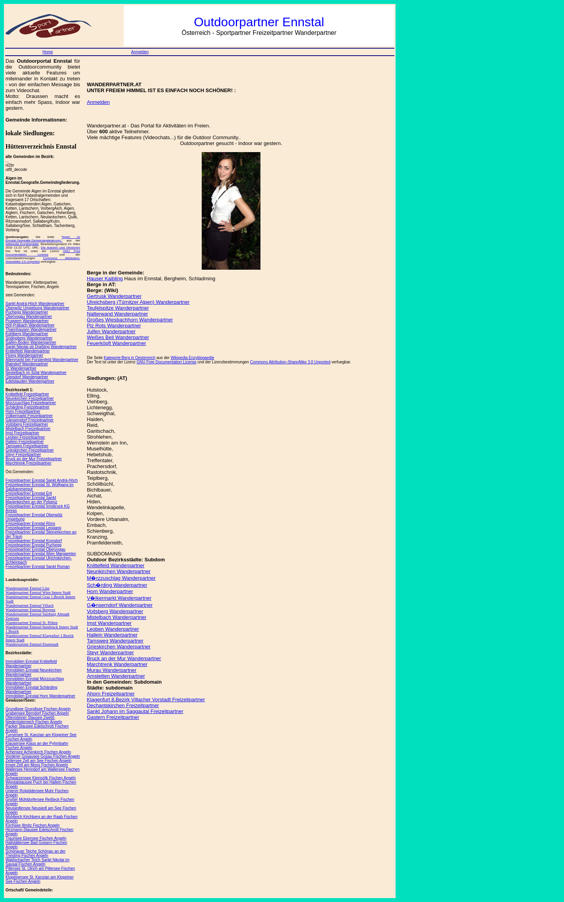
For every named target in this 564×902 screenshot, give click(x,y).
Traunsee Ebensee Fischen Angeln (35, 838)
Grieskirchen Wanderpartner (119, 647)
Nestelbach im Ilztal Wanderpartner (36, 372)
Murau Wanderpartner (112, 670)
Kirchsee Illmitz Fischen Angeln (32, 825)
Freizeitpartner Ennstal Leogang (33, 528)
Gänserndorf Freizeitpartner (29, 420)
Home (47, 52)
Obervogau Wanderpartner (28, 316)
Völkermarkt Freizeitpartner (29, 416)
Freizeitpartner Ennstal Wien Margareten (40, 554)
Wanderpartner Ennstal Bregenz (30, 610)
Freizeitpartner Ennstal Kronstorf (33, 541)
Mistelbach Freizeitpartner (28, 428)
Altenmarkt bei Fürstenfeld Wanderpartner (41, 360)
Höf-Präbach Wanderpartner (29, 325)
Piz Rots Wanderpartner (114, 325)
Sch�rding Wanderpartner (117, 585)
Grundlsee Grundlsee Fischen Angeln (37, 709)
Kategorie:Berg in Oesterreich (129, 358)
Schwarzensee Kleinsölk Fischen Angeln (40, 778)
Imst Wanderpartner (109, 623)
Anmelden (140, 52)
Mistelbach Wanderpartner (116, 617)
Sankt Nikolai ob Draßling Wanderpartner (41, 347)
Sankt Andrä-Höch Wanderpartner (34, 303)
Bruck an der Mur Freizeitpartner (33, 459)
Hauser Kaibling (105, 278)
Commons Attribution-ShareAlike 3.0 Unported (290, 362)
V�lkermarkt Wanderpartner (119, 598)
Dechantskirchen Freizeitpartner (123, 705)
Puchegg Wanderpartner (26, 312)
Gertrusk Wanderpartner (114, 296)
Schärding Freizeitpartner (27, 407)
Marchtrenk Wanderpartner (117, 664)
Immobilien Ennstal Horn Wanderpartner (40, 696)
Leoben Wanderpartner (113, 629)
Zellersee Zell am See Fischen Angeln (38, 761)
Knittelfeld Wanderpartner (27, 351)
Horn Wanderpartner (110, 591)
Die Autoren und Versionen (60, 247)
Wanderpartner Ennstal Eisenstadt (31, 644)
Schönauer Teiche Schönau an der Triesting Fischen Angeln (35, 853)
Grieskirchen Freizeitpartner (29, 450)
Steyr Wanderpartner (110, 652)
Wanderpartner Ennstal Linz (27, 588)
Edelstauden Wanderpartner (29, 381)
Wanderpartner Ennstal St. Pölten (31, 623)
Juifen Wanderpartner (111, 331)
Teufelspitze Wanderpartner (118, 308)
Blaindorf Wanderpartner (26, 364)
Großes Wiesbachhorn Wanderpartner (130, 320)
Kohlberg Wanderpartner (26, 334)
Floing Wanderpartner (24, 355)
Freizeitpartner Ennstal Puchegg (33, 545)
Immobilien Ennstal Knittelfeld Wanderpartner (31, 663)
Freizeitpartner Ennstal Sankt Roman (37, 566)
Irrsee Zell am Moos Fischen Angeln (36, 765)
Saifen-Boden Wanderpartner (30, 342)
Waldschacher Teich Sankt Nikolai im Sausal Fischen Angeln (37, 862)
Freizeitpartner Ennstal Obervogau (35, 549)
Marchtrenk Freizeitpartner (28, 463)
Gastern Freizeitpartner (113, 717)
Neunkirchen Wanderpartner (119, 571)
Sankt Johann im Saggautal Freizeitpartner (135, 711)
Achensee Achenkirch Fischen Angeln (38, 752)
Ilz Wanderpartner (20, 368)
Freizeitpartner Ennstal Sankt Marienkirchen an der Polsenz (31, 499)
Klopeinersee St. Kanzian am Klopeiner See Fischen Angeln (39, 879)
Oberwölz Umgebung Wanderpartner (37, 308)
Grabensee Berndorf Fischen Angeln (37, 713)
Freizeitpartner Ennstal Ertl (28, 493)
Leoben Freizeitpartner (25, 437)
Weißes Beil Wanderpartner (118, 337)
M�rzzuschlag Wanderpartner (121, 578)
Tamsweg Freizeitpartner (26, 446)
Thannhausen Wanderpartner (30, 329)
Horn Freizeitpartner (22, 411)
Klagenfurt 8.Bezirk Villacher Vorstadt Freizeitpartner (146, 699)
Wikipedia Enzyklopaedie (192, 358)
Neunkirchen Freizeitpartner (29, 398)
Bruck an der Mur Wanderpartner (124, 658)
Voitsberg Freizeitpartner (26, 424)
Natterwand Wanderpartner (117, 314)
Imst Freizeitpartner (22, 433)
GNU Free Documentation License (42, 252)
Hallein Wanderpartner (112, 635)
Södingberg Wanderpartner (28, 338)
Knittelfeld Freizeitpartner (27, 394)
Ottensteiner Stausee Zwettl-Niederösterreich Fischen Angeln (33, 719)
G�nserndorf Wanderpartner (120, 605)
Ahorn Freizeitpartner (111, 694)
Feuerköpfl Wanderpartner (116, 343)
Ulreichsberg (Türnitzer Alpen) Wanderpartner (138, 302)
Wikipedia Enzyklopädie (22, 244)
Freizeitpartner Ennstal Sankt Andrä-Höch (41, 480)
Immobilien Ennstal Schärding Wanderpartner (31, 689)
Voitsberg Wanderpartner (115, 611)
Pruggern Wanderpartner (27, 321)
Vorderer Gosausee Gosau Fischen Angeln (42, 756)
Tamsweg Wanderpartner (115, 641)
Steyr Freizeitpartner (23, 454)
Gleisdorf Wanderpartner (26, 377)
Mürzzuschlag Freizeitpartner (30, 403)
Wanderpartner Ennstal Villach (29, 605)
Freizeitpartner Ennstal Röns (30, 523)
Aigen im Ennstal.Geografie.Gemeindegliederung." (42, 238)
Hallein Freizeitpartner (24, 441)
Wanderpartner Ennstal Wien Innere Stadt (37, 592)
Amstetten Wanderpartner (116, 676)
